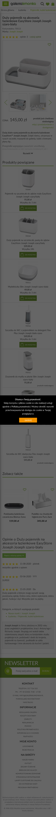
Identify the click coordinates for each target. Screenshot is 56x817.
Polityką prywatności (20, 406)
